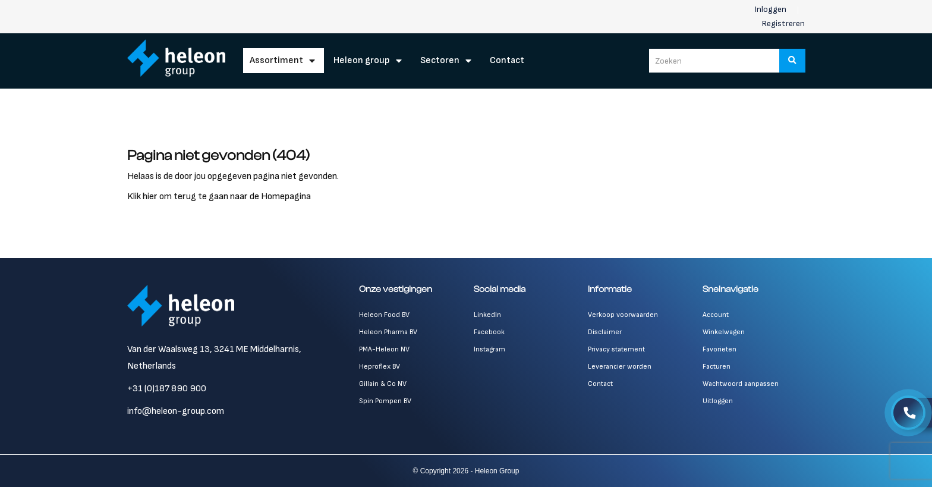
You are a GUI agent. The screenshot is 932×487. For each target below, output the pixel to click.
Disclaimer (605, 332)
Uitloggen (718, 401)
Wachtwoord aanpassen (741, 383)
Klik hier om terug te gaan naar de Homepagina (219, 196)
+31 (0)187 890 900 (166, 388)
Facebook (489, 332)
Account (716, 314)
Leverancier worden (619, 366)
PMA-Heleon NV (384, 349)
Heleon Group (361, 60)
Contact (507, 60)
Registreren (783, 23)
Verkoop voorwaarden (623, 314)
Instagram (489, 349)
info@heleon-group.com (175, 411)
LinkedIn (487, 314)
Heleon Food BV (384, 314)
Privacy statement (616, 349)
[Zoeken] (792, 61)
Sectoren (439, 60)
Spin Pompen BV (385, 401)
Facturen (717, 366)
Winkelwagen (724, 332)
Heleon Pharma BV (388, 332)
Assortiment (276, 60)
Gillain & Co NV (383, 383)
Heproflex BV (379, 366)
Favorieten (719, 349)
